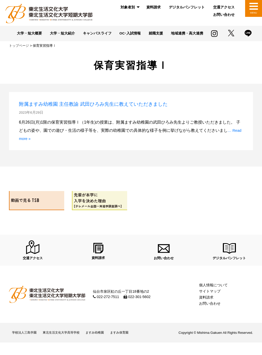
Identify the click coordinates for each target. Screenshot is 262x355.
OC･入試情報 (152, 34)
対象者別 (128, 7)
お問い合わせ (224, 15)
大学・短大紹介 (80, 34)
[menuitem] (129, 7)
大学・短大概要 (45, 34)
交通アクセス (224, 7)
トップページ (19, 53)
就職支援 (180, 34)
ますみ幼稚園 (106, 344)
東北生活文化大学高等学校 (68, 344)
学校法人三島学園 (26, 344)
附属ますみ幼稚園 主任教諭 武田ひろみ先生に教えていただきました (115, 111)
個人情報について (213, 295)
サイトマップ (210, 301)
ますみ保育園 (134, 344)
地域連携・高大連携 (110, 41)
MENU (253, 13)
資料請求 (153, 7)
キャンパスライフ (117, 34)
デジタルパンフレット (187, 7)
